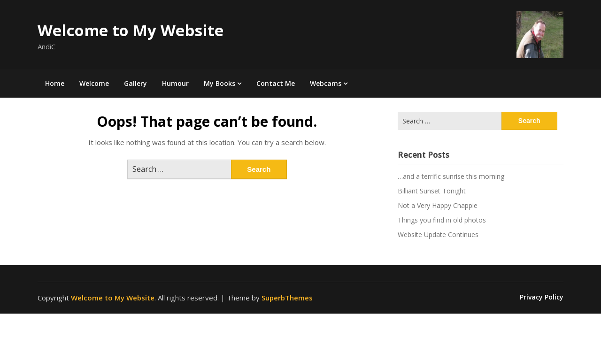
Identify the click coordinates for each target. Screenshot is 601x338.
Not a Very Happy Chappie (438, 205)
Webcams (325, 83)
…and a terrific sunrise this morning (451, 176)
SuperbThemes (287, 297)
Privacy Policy (541, 297)
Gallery (135, 83)
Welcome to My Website (130, 30)
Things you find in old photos (442, 219)
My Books (219, 83)
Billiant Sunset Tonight (432, 190)
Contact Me (275, 83)
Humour (175, 83)
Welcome (94, 83)
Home (54, 83)
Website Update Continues (438, 234)
